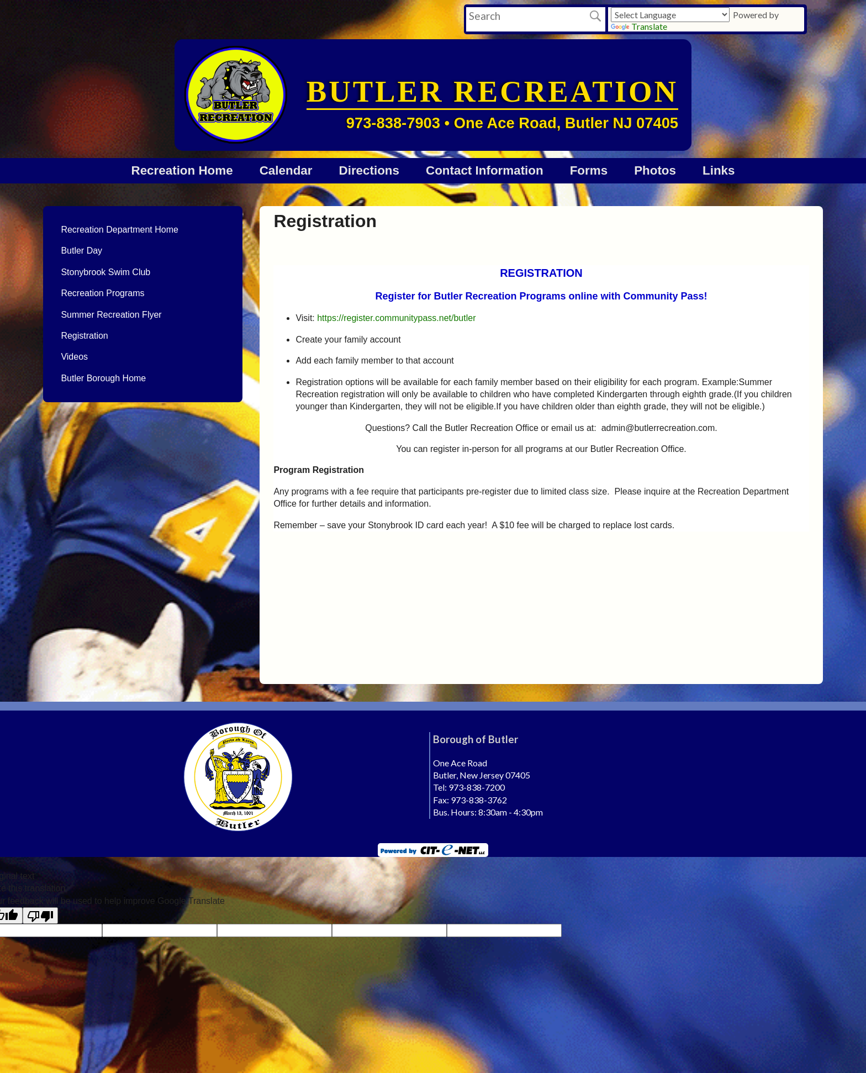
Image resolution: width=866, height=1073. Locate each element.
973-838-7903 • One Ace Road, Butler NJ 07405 (512, 123)
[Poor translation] (40, 915)
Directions (369, 170)
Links (719, 170)
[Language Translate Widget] (670, 14)
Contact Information (484, 170)
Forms (589, 170)
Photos (655, 170)
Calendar (286, 170)
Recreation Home (182, 170)
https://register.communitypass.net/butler (396, 318)
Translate (639, 26)
